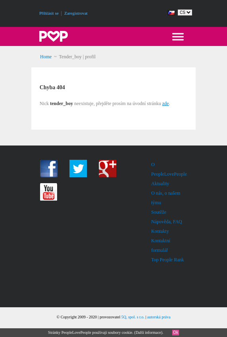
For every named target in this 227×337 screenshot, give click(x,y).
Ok (175, 332)
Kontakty (160, 231)
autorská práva (159, 317)
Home (46, 56)
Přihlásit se (49, 13)
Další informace (148, 332)
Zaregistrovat (76, 13)
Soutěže (158, 212)
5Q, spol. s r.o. (132, 317)
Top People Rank (167, 259)
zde (165, 103)
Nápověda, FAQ (166, 221)
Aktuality (160, 183)
